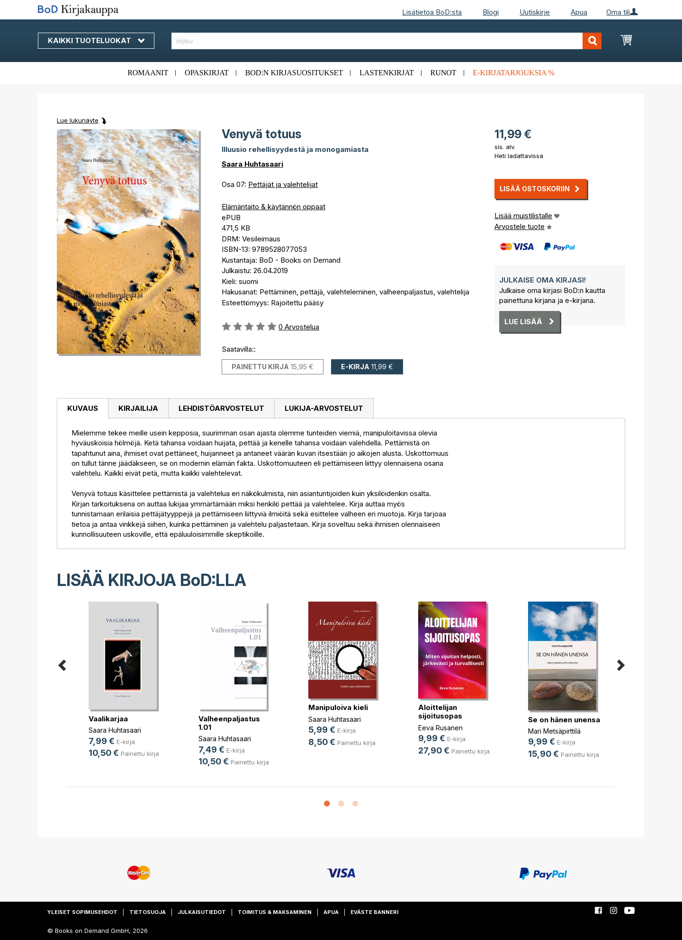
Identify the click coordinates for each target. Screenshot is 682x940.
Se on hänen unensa (564, 719)
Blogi (491, 12)
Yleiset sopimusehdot (82, 912)
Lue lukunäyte (78, 120)
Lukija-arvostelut (324, 408)
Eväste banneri (374, 912)
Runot (444, 73)
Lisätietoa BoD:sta (432, 12)
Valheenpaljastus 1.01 (229, 723)
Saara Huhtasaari (252, 164)
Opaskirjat (207, 73)
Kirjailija (138, 408)
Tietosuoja (147, 912)
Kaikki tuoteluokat (96, 40)
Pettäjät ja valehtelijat (283, 184)
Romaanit (147, 73)
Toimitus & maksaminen (275, 912)
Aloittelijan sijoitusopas (440, 711)
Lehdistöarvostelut (221, 408)
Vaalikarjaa (108, 718)
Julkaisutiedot (202, 912)
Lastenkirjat (386, 73)
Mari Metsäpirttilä (554, 731)
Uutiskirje (535, 12)
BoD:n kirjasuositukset (294, 73)
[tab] (82, 408)
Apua (579, 12)
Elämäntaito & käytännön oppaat (273, 206)
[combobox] (386, 41)
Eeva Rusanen (440, 728)
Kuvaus (82, 408)
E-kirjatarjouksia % (514, 73)
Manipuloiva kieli (338, 707)
